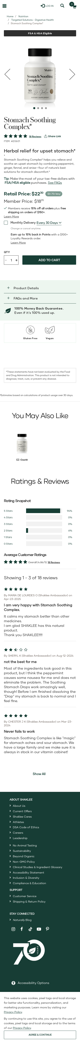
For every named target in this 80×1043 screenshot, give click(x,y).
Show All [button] (39, 774)
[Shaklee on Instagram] (13, 929)
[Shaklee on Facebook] (21, 929)
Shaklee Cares (22, 816)
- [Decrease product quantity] (6, 260)
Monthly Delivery (20, 222)
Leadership (20, 838)
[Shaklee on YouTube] (39, 929)
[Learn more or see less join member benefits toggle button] (11, 216)
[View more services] (52, 136)
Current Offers (22, 811)
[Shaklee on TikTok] (30, 927)
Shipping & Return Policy (29, 901)
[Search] (62, 6)
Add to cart (49, 260)
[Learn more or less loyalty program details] (18, 242)
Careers (18, 832)
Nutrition (23, 16)
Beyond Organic (23, 856)
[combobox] (49, 222)
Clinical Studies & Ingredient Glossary (37, 867)
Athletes (18, 822)
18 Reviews (35, 136)
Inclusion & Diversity (26, 877)
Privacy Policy (13, 1012)
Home (10, 16)
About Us (19, 805)
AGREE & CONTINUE (40, 1034)
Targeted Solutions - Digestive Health (32, 19)
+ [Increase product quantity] (16, 260)
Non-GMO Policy (24, 861)
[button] (40, 288)
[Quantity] (11, 260)
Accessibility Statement (28, 872)
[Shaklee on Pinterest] (47, 929)
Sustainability (22, 850)
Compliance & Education (29, 883)
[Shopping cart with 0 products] (73, 6)
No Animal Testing (25, 845)
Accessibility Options (33, 983)
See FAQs (55, 182)
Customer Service (24, 896)
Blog (22, 920)
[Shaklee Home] (19, 6)
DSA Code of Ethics (26, 827)
